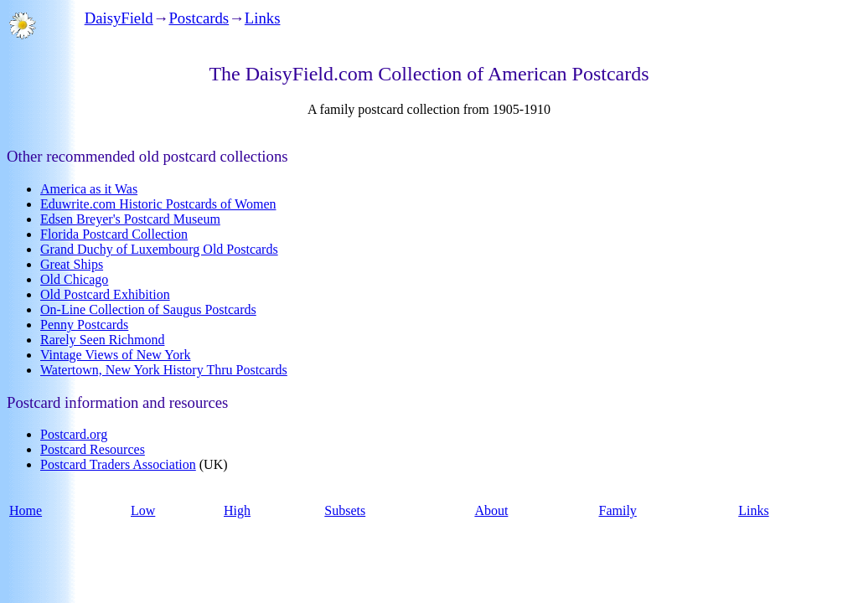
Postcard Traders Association (118, 464)
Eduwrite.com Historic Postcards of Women (158, 204)
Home (25, 510)
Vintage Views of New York (115, 355)
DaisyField (119, 18)
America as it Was (88, 189)
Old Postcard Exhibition (105, 294)
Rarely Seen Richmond (102, 339)
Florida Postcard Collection (114, 234)
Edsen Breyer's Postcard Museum (130, 219)
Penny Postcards (84, 324)
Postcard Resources (92, 449)
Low (143, 510)
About (491, 510)
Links (263, 18)
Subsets (344, 510)
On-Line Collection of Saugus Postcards (148, 309)
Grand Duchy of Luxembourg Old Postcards (159, 249)
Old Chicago (74, 279)
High (237, 510)
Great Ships (71, 264)
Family (617, 510)
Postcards (198, 18)
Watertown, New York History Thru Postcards (163, 370)
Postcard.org (73, 434)
